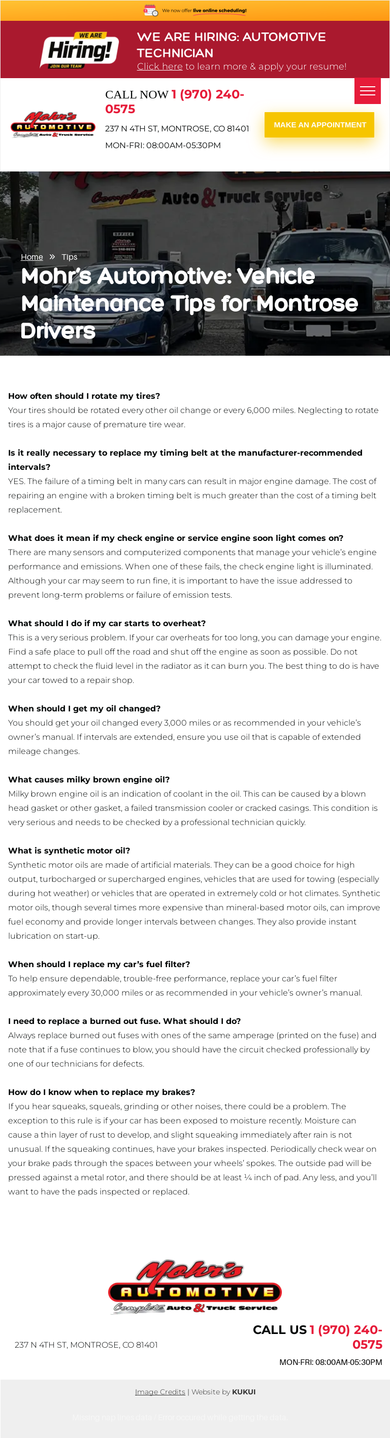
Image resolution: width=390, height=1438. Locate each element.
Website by (210, 1391)
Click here (160, 66)
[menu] (367, 91)
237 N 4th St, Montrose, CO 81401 (177, 128)
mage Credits (161, 1391)
